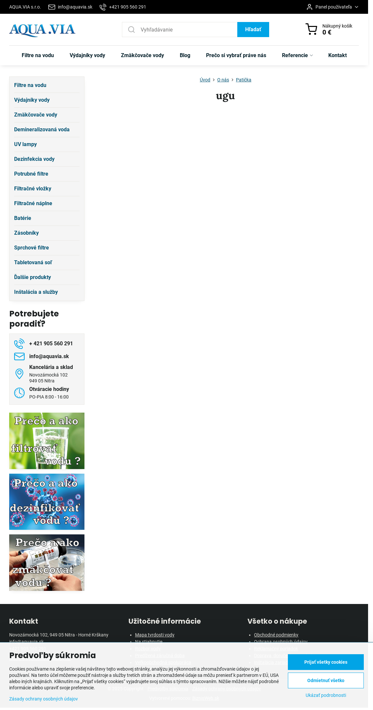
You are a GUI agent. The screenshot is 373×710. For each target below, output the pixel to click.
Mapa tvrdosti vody (155, 634)
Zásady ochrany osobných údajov (43, 698)
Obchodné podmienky (276, 634)
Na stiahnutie (148, 641)
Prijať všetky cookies (325, 662)
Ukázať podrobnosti (326, 695)
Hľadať (253, 29)
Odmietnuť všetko (325, 680)
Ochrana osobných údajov (281, 641)
